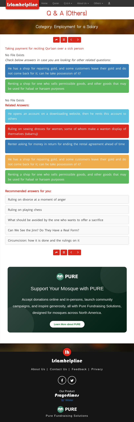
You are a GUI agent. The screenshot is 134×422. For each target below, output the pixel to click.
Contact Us (58, 369)
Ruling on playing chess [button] (25, 210)
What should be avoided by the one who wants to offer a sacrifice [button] (55, 220)
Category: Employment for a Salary (67, 27)
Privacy (97, 369)
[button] (109, 3)
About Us (38, 369)
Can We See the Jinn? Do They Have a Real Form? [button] (43, 230)
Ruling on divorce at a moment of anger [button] (37, 199)
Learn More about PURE (67, 324)
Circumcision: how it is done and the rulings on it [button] (43, 240)
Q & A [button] (68, 3)
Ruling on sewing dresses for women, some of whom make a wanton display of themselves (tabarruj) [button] (67, 131)
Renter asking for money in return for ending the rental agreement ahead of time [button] (66, 144)
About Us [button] (83, 3)
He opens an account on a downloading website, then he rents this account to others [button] (67, 116)
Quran (55, 3)
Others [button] (98, 3)
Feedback (79, 369)
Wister (67, 400)
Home (44, 3)
